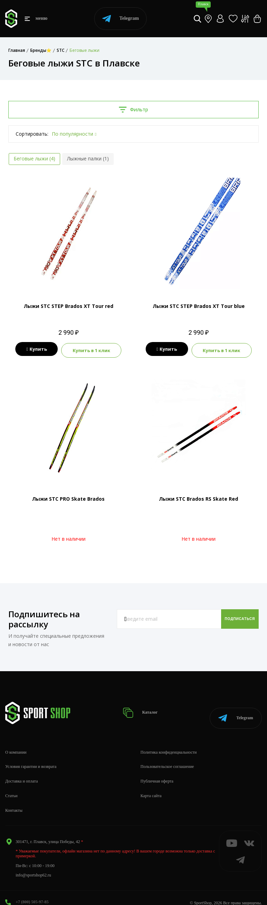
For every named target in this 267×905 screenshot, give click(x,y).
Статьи (11, 785)
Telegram (120, 18)
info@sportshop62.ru (33, 864)
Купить (34, 349)
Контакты (14, 799)
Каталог (147, 706)
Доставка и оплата (21, 770)
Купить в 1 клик (94, 349)
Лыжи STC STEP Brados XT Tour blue (199, 306)
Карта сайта (151, 785)
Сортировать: (32, 133)
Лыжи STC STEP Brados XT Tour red (68, 306)
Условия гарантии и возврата (30, 756)
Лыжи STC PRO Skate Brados (68, 497)
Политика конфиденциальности (168, 741)
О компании (15, 741)
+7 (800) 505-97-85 (32, 891)
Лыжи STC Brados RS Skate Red (198, 497)
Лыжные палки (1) (88, 158)
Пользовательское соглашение (167, 756)
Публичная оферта (156, 770)
